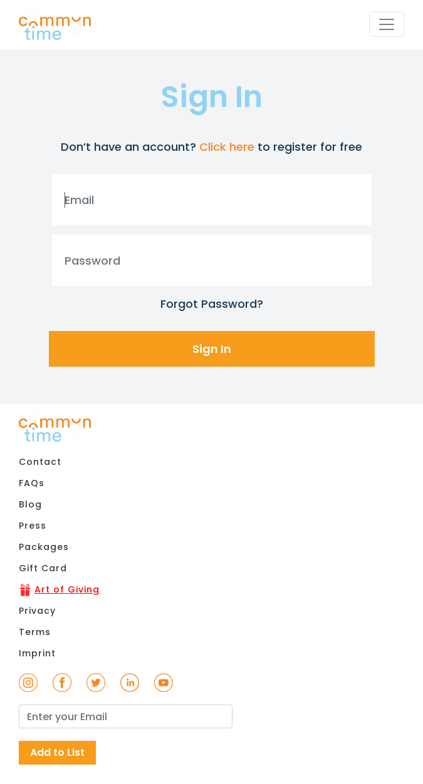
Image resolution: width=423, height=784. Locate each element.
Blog (30, 504)
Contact (40, 462)
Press (32, 525)
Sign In (211, 349)
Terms (35, 632)
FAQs (31, 483)
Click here (226, 147)
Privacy (37, 610)
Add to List (57, 752)
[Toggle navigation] (386, 24)
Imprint (37, 653)
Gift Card (43, 568)
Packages (44, 547)
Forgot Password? (211, 304)
